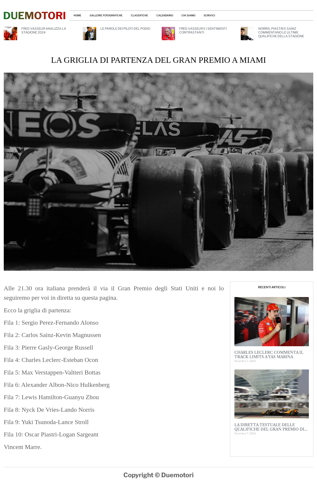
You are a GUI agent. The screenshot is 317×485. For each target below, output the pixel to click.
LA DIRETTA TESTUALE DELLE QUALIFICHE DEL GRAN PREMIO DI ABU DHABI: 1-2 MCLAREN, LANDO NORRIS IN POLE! (269, 432)
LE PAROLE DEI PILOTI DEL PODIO (125, 29)
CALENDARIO (164, 15)
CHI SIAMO (188, 15)
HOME (77, 15)
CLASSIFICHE (139, 15)
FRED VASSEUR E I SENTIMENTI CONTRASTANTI (203, 30)
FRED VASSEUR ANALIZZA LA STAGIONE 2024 (43, 30)
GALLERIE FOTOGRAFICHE (106, 15)
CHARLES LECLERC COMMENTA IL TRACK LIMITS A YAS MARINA (268, 354)
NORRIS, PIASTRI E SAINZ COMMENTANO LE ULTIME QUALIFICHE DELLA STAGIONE (281, 32)
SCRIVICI (209, 15)
